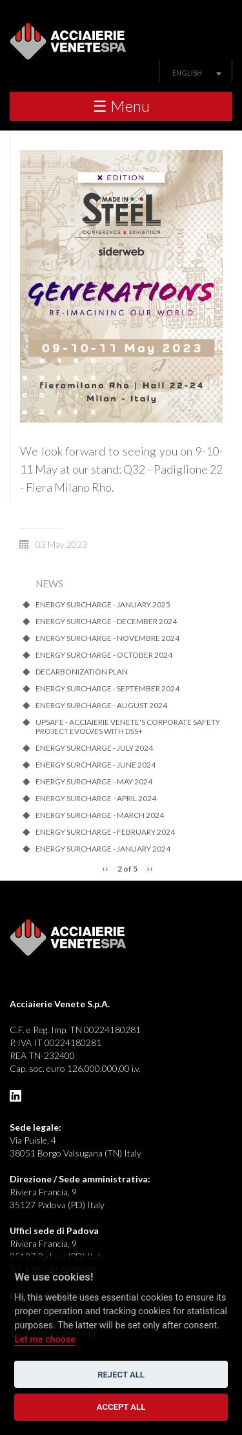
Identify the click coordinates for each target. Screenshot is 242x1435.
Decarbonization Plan (81, 671)
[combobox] (195, 72)
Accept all (121, 1407)
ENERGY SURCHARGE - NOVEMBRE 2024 (107, 638)
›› (149, 868)
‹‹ (105, 868)
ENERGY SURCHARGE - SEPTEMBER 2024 (107, 688)
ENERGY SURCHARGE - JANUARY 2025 (102, 604)
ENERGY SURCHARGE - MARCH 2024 (99, 815)
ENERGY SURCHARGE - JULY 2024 (94, 748)
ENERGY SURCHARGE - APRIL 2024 (95, 798)
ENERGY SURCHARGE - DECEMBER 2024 (106, 621)
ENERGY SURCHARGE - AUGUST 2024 (101, 705)
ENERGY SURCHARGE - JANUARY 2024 (102, 849)
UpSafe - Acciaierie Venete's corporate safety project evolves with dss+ (127, 727)
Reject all (121, 1374)
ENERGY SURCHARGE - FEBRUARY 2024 (105, 832)
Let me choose (45, 1339)
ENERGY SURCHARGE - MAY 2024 (93, 781)
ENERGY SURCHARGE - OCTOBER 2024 (103, 655)
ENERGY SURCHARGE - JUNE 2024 (95, 765)
